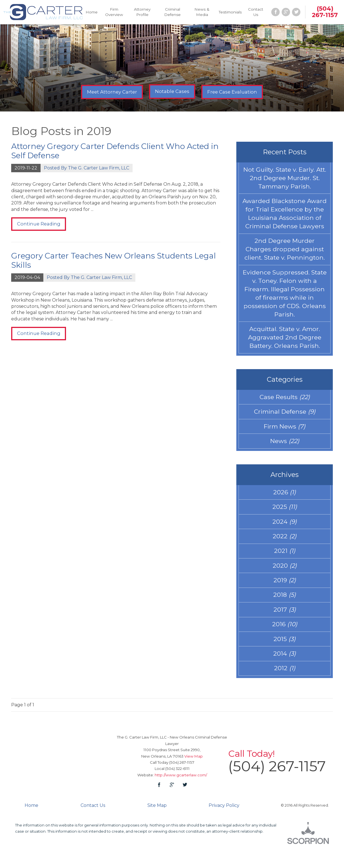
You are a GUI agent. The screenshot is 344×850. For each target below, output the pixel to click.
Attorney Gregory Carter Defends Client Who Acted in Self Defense (115, 150)
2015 (285, 642)
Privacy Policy (224, 808)
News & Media (201, 12)
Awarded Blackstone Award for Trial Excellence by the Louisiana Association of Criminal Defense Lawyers (284, 214)
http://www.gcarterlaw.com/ (181, 778)
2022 (284, 538)
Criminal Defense (172, 12)
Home (92, 12)
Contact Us (255, 12)
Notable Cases (172, 91)
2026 (284, 494)
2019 (284, 583)
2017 (285, 612)
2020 (285, 568)
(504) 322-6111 (177, 772)
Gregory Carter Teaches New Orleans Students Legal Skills (113, 260)
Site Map (157, 808)
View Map (193, 759)
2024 (284, 524)
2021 (284, 553)
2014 (284, 657)
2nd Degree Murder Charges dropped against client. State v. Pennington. (284, 250)
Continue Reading (39, 224)
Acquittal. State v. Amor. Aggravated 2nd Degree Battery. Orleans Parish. (284, 339)
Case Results (284, 398)
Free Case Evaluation (232, 92)
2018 (284, 598)
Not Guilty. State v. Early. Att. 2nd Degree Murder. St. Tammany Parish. (284, 178)
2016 (284, 627)
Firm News (284, 428)
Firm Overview (114, 12)
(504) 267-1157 (325, 11)
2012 (284, 672)
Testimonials (230, 12)
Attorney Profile (142, 12)
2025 (284, 509)
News (284, 443)
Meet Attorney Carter (112, 92)
